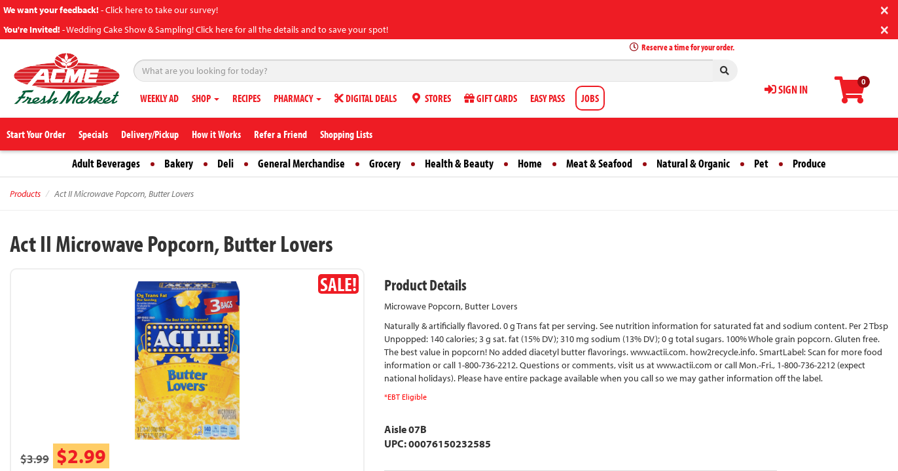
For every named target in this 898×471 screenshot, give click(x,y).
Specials (93, 134)
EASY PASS (547, 98)
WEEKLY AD (159, 98)
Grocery (385, 163)
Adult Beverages (106, 163)
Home (530, 163)
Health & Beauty (459, 163)
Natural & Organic (693, 163)
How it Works (216, 134)
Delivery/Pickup (150, 134)
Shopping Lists (346, 134)
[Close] (884, 9)
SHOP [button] (205, 98)
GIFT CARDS (490, 98)
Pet (761, 163)
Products (25, 194)
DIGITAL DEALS (365, 98)
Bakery (178, 163)
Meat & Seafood (599, 163)
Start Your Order (36, 134)
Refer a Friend (280, 134)
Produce (809, 163)
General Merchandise (301, 163)
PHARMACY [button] (297, 98)
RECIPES (246, 98)
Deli (225, 163)
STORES (430, 98)
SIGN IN (786, 89)
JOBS (590, 98)
